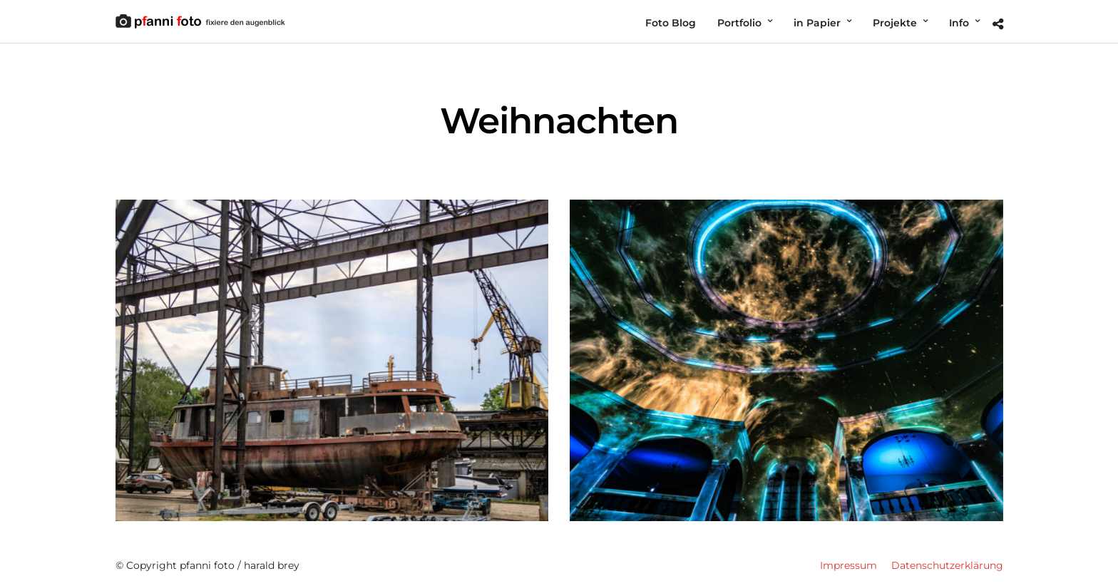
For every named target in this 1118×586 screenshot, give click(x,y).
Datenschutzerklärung (947, 565)
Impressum (848, 565)
